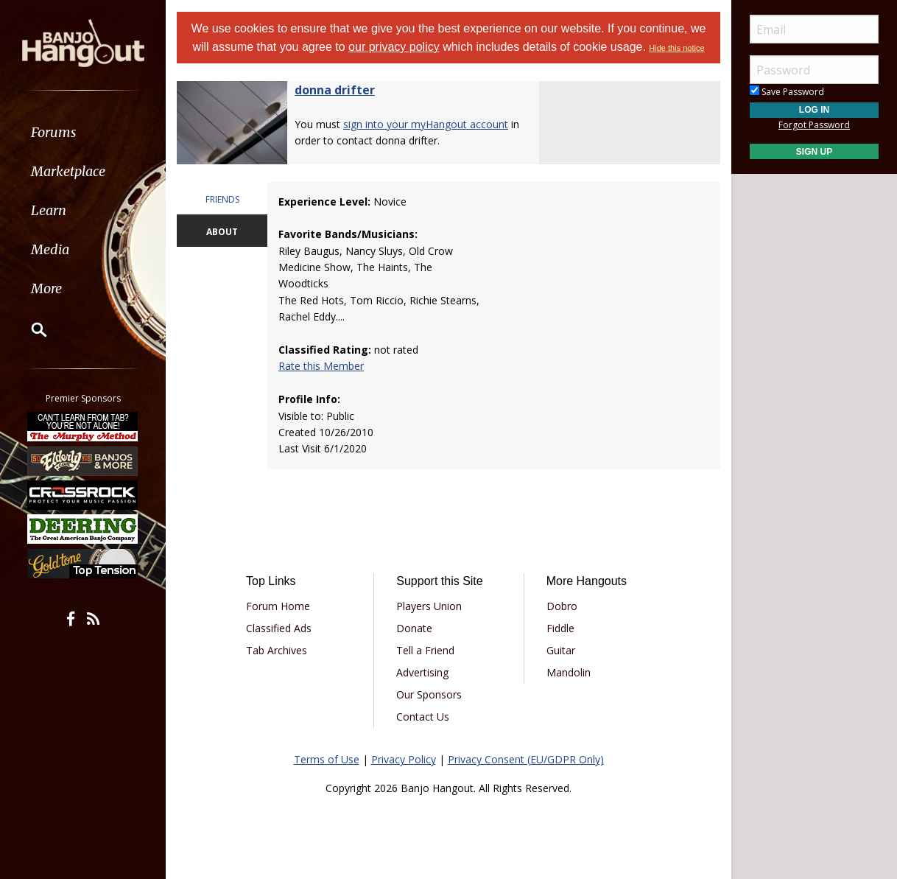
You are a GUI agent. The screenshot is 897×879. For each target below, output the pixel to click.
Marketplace (68, 171)
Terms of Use (326, 759)
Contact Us (422, 717)
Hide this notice (676, 47)
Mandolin (568, 672)
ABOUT (222, 231)
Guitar (560, 650)
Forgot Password (814, 125)
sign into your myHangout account (425, 124)
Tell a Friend (425, 650)
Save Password (787, 91)
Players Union (429, 606)
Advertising (422, 672)
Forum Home (278, 606)
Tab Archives (276, 650)
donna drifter (335, 90)
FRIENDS (222, 199)
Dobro (561, 606)
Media (50, 249)
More (46, 288)
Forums (54, 132)
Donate (414, 628)
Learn (48, 210)
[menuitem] (83, 132)
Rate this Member (321, 366)
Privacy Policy (403, 759)
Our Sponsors (429, 694)
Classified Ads (279, 628)
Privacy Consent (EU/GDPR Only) (526, 759)
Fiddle (560, 628)
